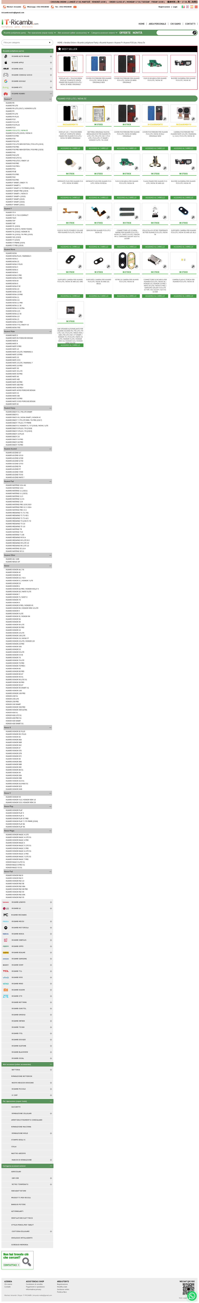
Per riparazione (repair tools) (41, 32)
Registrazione (164, 7)
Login (175, 7)
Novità (137, 33)
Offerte (124, 33)
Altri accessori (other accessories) (73, 32)
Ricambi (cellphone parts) (15, 32)
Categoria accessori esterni (104, 32)
